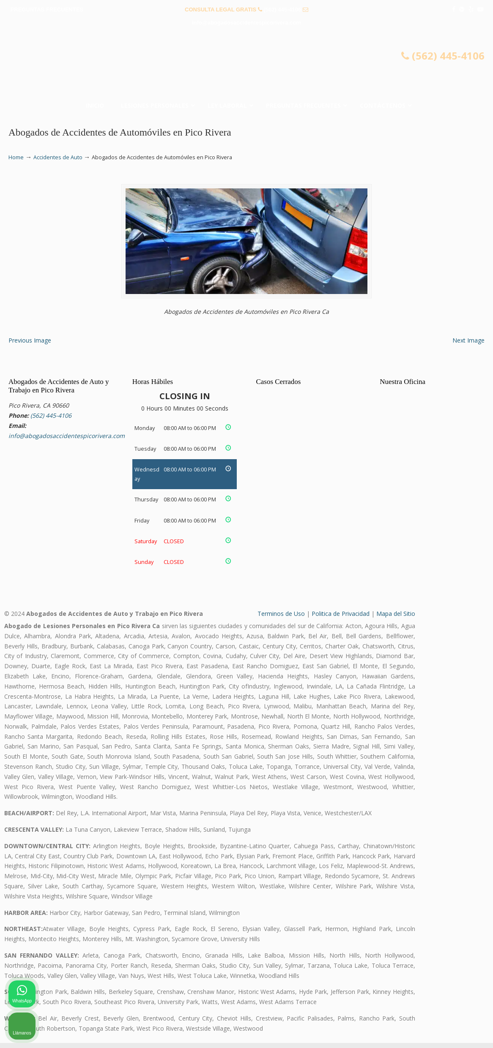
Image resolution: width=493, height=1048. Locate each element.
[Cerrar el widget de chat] (465, 778)
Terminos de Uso (281, 619)
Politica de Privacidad (341, 619)
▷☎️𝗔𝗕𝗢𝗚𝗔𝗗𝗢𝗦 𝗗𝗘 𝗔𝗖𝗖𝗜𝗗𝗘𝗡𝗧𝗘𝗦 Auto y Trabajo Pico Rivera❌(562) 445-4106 (246, 66)
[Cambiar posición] (447, 778)
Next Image (468, 345)
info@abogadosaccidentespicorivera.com (246, 22)
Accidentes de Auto (57, 157)
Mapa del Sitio (395, 619)
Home (16, 157)
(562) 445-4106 (282, 9)
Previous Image (29, 345)
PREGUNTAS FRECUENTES (47, 9)
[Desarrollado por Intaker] (421, 1030)
